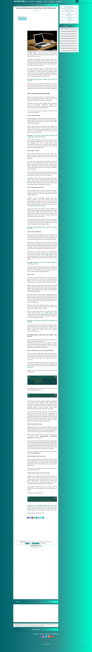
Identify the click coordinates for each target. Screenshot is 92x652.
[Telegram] (39, 517)
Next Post (17, 601)
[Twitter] (30, 517)
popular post (30, 181)
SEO (28, 56)
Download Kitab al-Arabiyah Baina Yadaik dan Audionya (72, 38)
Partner (41, 633)
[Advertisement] (42, 20)
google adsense (49, 254)
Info (47, 1)
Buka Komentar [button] (35, 629)
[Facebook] (28, 517)
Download (53, 1)
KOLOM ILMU (20, 1)
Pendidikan (41, 1)
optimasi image (49, 312)
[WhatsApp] (34, 517)
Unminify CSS (55, 633)
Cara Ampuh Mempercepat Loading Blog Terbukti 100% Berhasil (35, 8)
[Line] (41, 517)
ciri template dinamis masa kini (38, 205)
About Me (36, 633)
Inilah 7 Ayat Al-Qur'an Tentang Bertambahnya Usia (71, 33)
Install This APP (46, 639)
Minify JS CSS (48, 633)
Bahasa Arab (69, 15)
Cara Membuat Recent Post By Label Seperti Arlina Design (73, 36)
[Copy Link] (43, 517)
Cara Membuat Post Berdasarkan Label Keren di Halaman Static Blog (75, 45)
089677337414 (35, 543)
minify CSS (29, 367)
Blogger (20, 17)
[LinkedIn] (37, 517)
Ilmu (28, 1)
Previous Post (53, 601)
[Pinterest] (32, 517)
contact (27, 543)
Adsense (69, 12)
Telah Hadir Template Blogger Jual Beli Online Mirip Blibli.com (74, 41)
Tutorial (33, 1)
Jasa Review (60, 1)
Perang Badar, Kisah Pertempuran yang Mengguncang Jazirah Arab (75, 43)
